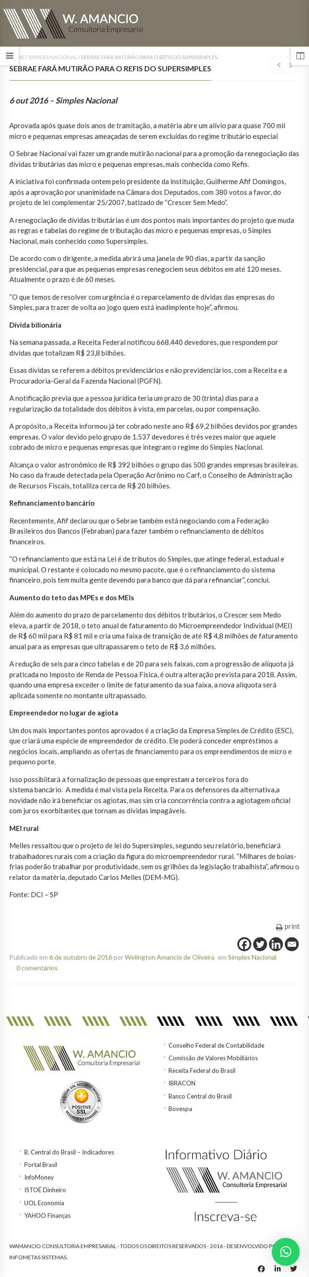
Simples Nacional (52, 57)
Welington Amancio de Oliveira (170, 957)
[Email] (292, 944)
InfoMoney (39, 1177)
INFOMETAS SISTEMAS (38, 1257)
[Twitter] (260, 944)
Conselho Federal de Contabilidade (216, 1045)
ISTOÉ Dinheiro (45, 1190)
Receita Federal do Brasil (201, 1070)
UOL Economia (44, 1203)
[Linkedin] (276, 944)
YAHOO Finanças (47, 1215)
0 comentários (37, 968)
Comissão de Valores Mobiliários (213, 1058)
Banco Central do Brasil (200, 1096)
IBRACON (181, 1083)
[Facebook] (244, 944)
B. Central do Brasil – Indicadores (69, 1152)
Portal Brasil (40, 1164)
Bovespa (180, 1108)
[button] (286, 1252)
